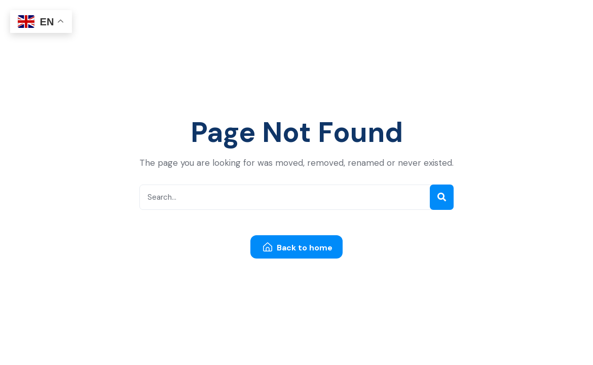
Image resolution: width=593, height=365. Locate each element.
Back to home (297, 247)
